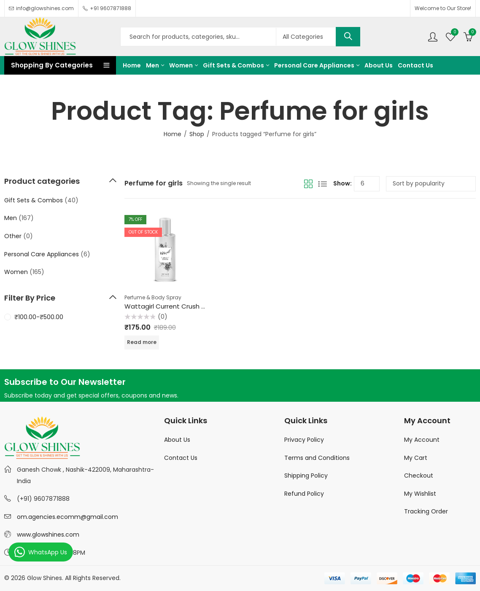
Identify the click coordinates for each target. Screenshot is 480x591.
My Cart (415, 458)
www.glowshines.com (48, 534)
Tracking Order (426, 511)
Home (172, 134)
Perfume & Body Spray (152, 297)
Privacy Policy (304, 439)
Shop (196, 134)
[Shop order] (431, 183)
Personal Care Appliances (41, 254)
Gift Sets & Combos (33, 200)
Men (10, 218)
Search (348, 36)
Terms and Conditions (317, 458)
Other (13, 236)
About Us (177, 439)
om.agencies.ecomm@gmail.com (67, 517)
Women (16, 272)
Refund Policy (304, 493)
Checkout (418, 475)
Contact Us (180, 458)
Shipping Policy (306, 475)
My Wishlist (420, 493)
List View (322, 184)
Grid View (308, 184)
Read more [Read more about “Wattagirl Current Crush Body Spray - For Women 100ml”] (141, 342)
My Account (422, 439)
